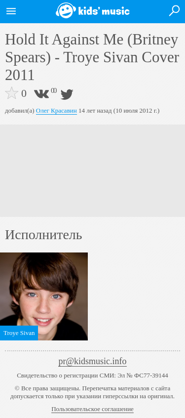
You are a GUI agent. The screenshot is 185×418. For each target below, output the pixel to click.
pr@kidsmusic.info (92, 361)
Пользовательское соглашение (92, 409)
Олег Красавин (56, 110)
